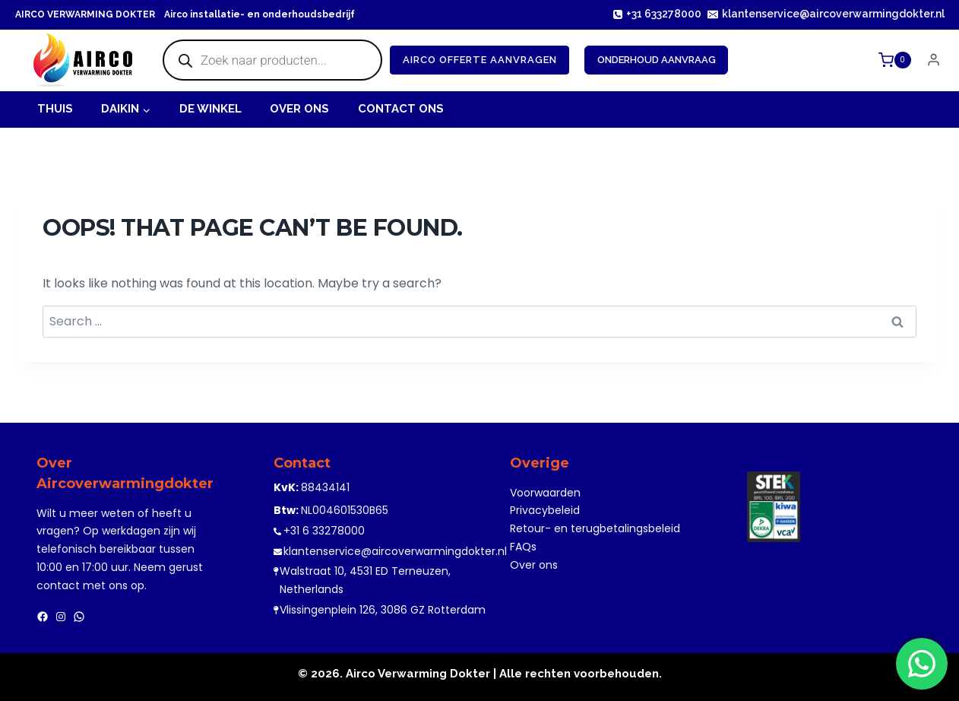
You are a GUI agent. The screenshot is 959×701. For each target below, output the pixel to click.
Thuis (55, 109)
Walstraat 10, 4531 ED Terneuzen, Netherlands (365, 580)
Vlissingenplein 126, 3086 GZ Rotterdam (383, 609)
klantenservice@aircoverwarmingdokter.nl (395, 551)
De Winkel (210, 109)
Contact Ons (401, 109)
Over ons (534, 565)
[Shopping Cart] (897, 60)
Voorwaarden (545, 492)
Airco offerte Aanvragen (480, 59)
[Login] (933, 60)
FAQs (523, 546)
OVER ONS (299, 109)
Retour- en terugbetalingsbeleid (595, 528)
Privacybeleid (545, 510)
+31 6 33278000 (324, 530)
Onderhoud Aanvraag (656, 59)
